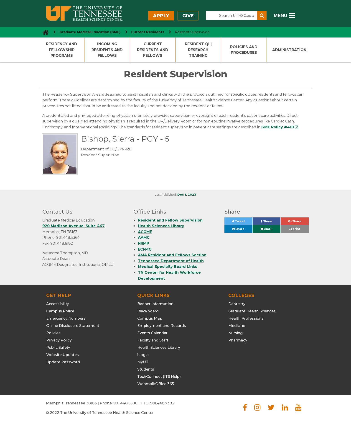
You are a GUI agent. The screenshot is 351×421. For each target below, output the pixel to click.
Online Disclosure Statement (72, 326)
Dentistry (236, 304)
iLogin (143, 355)
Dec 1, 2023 (186, 194)
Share (270, 222)
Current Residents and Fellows (152, 50)
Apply (161, 15)
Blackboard (148, 311)
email (266, 229)
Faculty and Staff (152, 340)
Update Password (63, 362)
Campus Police (60, 311)
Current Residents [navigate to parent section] (147, 32)
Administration (289, 50)
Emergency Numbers (66, 318)
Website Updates (62, 355)
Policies (53, 333)
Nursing (235, 333)
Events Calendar (152, 333)
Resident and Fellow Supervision (170, 220)
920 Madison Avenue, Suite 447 (73, 226)
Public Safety (58, 347)
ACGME (145, 232)
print (294, 229)
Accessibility (57, 304)
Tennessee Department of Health (171, 261)
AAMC (144, 237)
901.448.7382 (162, 403)
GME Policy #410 (277, 127)
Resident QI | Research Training (198, 50)
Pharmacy (237, 340)
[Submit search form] (262, 15)
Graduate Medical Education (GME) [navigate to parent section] (89, 32)
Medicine (236, 326)
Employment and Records (161, 326)
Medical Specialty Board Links (167, 266)
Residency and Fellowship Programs (61, 50)
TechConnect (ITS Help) (159, 376)
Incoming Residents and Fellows (107, 50)
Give (188, 15)
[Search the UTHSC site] (231, 15)
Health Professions (246, 318)
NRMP (143, 243)
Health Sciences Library (161, 226)
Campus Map (149, 318)
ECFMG (145, 249)
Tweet (242, 222)
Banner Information (155, 304)
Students (145, 369)
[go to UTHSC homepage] (44, 32)
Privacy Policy (59, 340)
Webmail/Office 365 (155, 384)
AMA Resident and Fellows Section (172, 255)
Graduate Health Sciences (252, 311)
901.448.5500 (125, 403)
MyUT (142, 362)
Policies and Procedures (243, 50)
